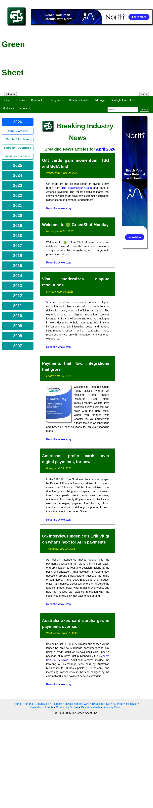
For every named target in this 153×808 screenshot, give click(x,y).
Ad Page (100, 100)
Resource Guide (79, 100)
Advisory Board (112, 707)
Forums (20, 100)
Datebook (37, 100)
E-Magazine (56, 100)
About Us (25, 108)
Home (6, 100)
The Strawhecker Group (77, 187)
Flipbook (57, 703)
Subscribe (10, 94)
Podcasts (131, 703)
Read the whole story (58, 208)
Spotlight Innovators (123, 100)
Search (144, 109)
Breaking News (101, 703)
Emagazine (42, 703)
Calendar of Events (41, 707)
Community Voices (67, 707)
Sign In (144, 94)
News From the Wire (77, 703)
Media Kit (8, 108)
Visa (48, 302)
